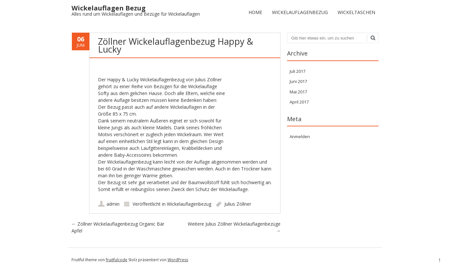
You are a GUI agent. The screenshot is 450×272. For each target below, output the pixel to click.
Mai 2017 (298, 92)
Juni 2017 (298, 81)
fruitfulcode (116, 260)
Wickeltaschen (356, 12)
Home (255, 12)
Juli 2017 (297, 71)
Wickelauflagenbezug (300, 12)
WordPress (178, 260)
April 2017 (299, 102)
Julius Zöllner (237, 204)
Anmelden (300, 136)
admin (113, 204)
